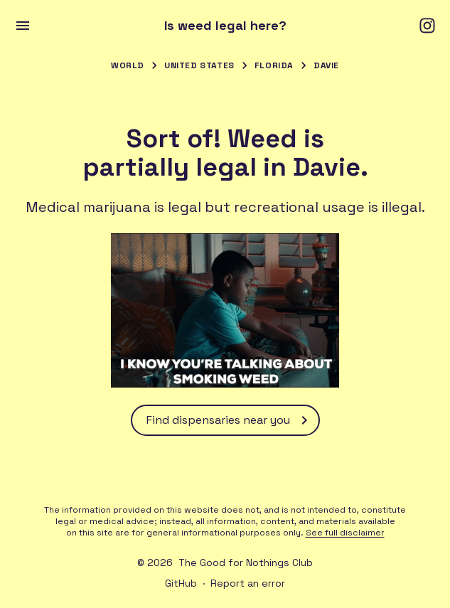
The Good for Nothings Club (245, 562)
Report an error (247, 583)
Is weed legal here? (225, 25)
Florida (274, 65)
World (127, 65)
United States (199, 65)
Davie (326, 65)
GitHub (181, 583)
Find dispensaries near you (229, 420)
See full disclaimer (345, 532)
